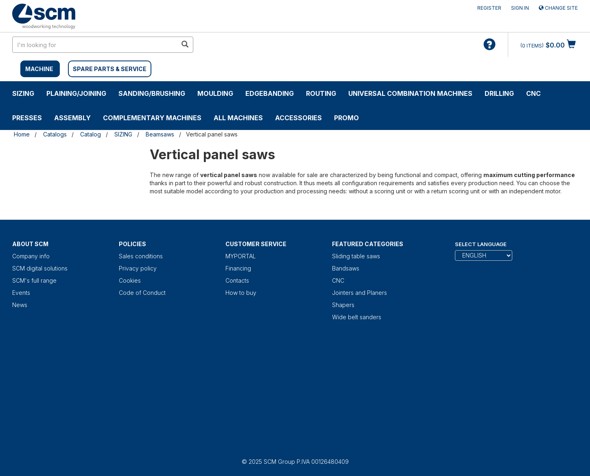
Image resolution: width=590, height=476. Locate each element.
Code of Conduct (142, 292)
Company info (31, 256)
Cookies (130, 280)
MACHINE (39, 68)
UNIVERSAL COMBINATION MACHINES (410, 93)
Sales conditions (141, 256)
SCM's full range (34, 280)
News (19, 304)
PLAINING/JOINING (76, 93)
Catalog (90, 134)
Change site (558, 8)
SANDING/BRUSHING (151, 93)
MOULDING (215, 93)
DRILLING (499, 93)
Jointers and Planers (359, 292)
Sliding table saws (356, 256)
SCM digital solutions (40, 268)
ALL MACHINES (238, 118)
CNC (533, 93)
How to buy (240, 292)
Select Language (481, 244)
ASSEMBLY (72, 118)
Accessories (298, 118)
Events (21, 292)
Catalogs (55, 134)
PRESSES (27, 118)
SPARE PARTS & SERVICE (109, 68)
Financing (238, 268)
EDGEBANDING (269, 93)
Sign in (520, 8)
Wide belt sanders (356, 317)
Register (489, 8)
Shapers (343, 304)
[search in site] (95, 44)
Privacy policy (138, 268)
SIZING (23, 93)
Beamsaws (160, 134)
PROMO (346, 118)
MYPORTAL (240, 256)
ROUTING (321, 93)
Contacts (237, 280)
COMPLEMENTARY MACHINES (152, 118)
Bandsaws (345, 268)
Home (22, 134)
